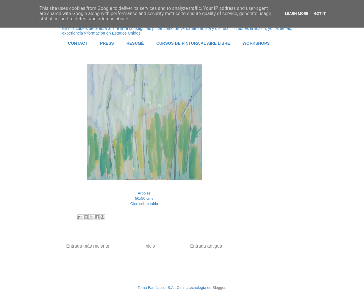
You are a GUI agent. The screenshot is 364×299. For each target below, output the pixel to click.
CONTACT (78, 43)
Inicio (149, 246)
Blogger (218, 287)
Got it (320, 13)
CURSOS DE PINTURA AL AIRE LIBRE (193, 43)
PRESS (107, 43)
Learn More (296, 13)
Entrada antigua (206, 246)
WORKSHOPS (256, 43)
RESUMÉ (135, 43)
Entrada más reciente (87, 246)
